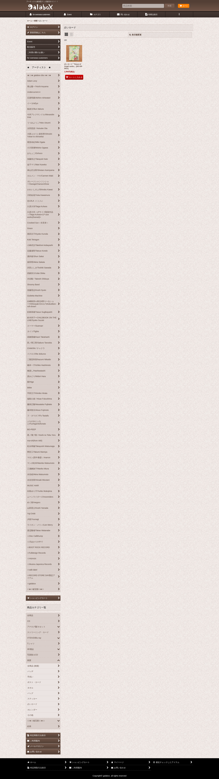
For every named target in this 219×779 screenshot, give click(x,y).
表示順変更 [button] (135, 35)
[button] (179, 14)
